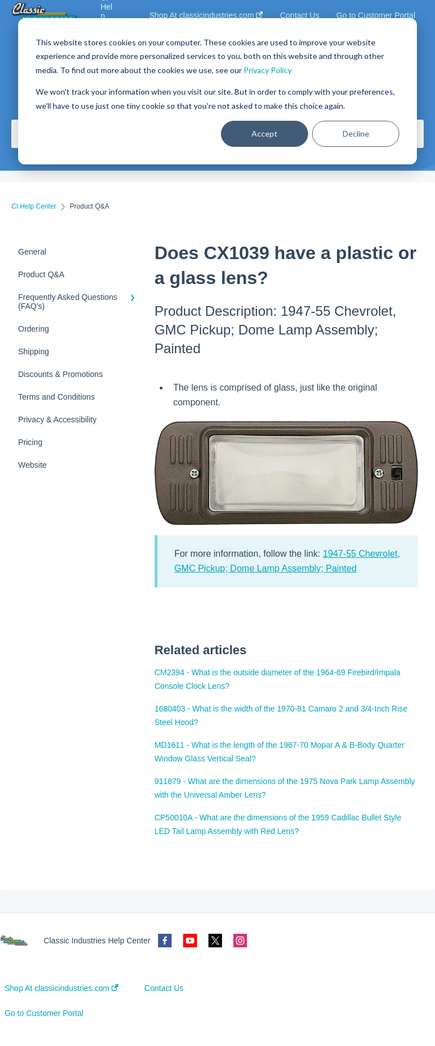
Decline (356, 133)
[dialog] (217, 91)
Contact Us (164, 988)
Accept (264, 133)
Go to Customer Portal (44, 1013)
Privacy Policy (268, 70)
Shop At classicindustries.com (61, 988)
